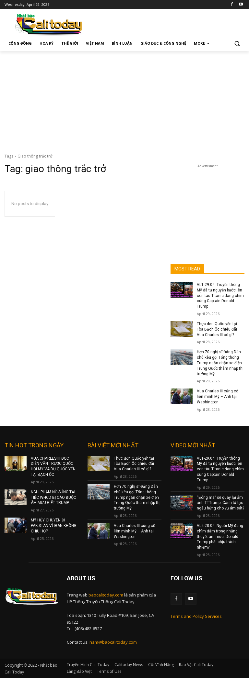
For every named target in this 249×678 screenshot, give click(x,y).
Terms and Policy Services (196, 616)
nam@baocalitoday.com (113, 642)
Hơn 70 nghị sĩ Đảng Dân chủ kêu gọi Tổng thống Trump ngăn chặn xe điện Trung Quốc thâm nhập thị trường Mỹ (220, 363)
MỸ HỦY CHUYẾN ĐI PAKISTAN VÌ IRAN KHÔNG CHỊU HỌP (54, 525)
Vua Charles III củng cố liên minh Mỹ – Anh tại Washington (217, 396)
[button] (236, 43)
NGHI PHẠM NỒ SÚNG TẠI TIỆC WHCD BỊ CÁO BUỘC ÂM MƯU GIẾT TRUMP (53, 497)
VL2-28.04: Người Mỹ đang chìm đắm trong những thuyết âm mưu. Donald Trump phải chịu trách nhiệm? (220, 536)
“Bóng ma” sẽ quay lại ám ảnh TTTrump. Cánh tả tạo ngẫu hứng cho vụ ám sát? (220, 503)
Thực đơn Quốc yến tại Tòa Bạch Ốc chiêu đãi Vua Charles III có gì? (217, 329)
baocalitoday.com (106, 595)
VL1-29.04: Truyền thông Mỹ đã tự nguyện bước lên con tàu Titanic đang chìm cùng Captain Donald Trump (220, 295)
